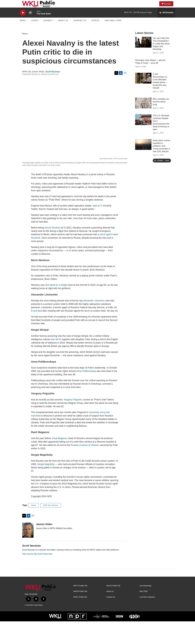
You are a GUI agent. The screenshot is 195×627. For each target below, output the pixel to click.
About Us (63, 26)
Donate (169, 6)
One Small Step (113, 26)
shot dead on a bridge (56, 290)
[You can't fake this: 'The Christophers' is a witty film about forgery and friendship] (143, 47)
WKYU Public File (80, 591)
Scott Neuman (53, 77)
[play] (23, 18)
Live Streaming (145, 591)
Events (95, 26)
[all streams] (166, 18)
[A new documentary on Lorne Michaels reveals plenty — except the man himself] (143, 83)
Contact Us (110, 603)
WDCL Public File (80, 603)
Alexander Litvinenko (93, 306)
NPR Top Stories (50, 511)
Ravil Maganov (59, 444)
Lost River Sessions (147, 603)
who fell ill (55, 345)
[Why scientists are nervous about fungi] (143, 108)
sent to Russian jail (53, 233)
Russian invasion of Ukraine (85, 450)
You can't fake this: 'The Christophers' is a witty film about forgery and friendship (161, 49)
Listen (34, 26)
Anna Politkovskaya (86, 376)
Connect (48, 26)
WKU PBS (144, 597)
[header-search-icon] (156, 7)
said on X (97, 211)
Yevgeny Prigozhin (73, 405)
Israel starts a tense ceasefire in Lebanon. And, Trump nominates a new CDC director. (161, 151)
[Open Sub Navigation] (27, 26)
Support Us (80, 26)
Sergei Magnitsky (46, 470)
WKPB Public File (80, 597)
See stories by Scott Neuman (37, 559)
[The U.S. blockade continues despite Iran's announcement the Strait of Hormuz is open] (143, 125)
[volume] (30, 18)
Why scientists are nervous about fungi (161, 107)
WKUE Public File (113, 591)
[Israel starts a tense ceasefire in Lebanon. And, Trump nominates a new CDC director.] (143, 150)
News (22, 26)
